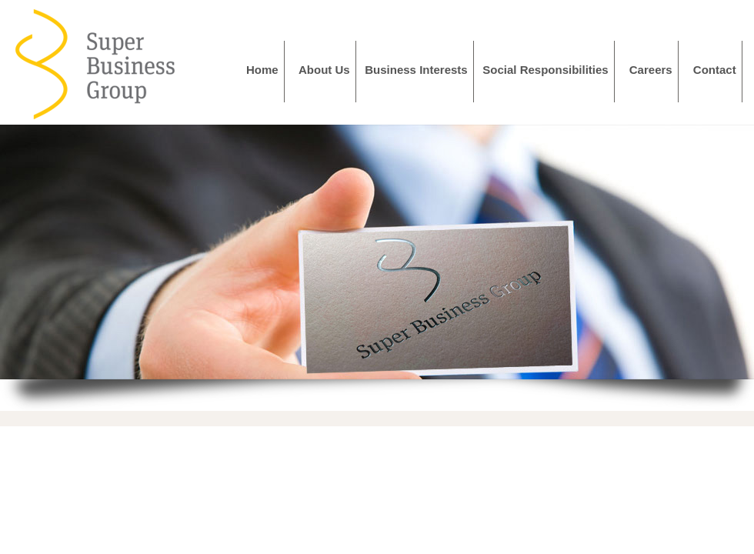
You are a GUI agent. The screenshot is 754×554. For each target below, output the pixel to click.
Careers (654, 69)
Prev (20, 252)
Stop (383, 398)
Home (265, 69)
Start (371, 398)
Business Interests (419, 69)
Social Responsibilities (548, 69)
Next (734, 252)
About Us (327, 69)
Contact (717, 69)
